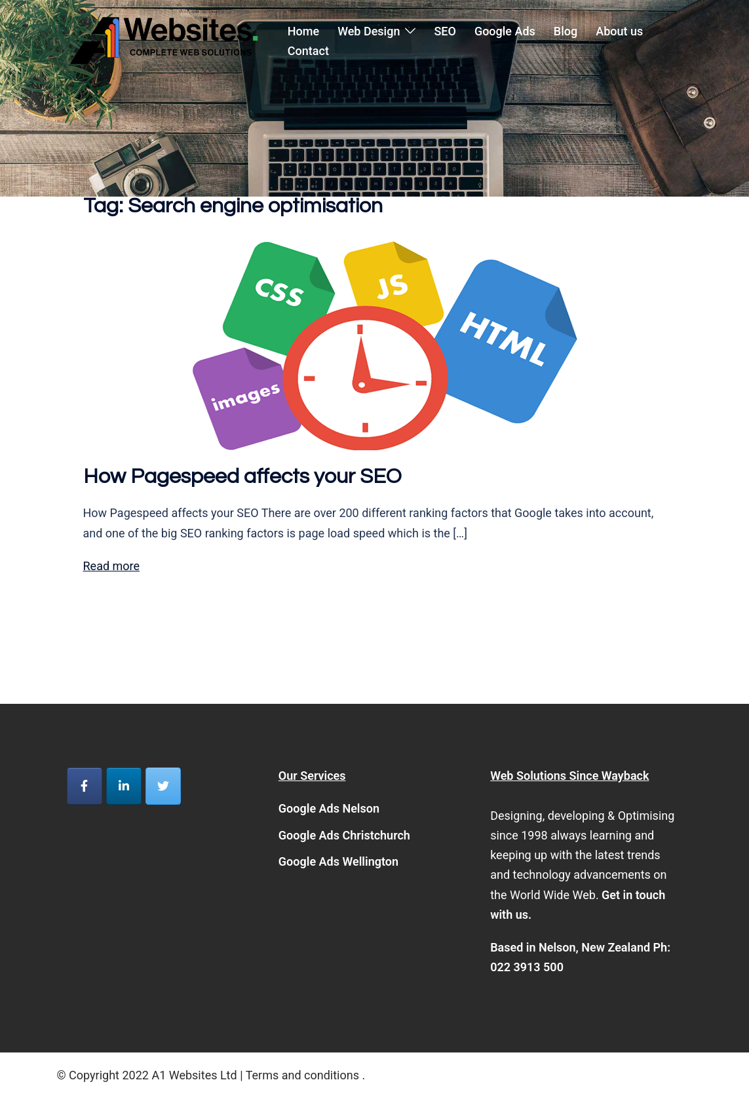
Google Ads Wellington (338, 861)
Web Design (368, 31)
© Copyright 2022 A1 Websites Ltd (148, 1075)
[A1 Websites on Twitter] (163, 786)
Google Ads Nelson (328, 808)
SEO (444, 31)
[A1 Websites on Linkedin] (124, 786)
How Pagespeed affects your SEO (242, 477)
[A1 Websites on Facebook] (84, 786)
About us (619, 31)
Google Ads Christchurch (344, 835)
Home (303, 31)
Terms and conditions (302, 1075)
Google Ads (504, 31)
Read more (111, 566)
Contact (308, 51)
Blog (565, 31)
